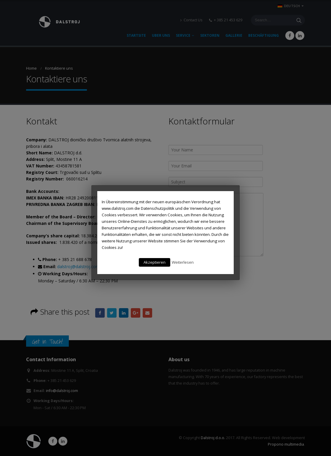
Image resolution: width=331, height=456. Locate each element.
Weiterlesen (183, 262)
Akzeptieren (155, 262)
